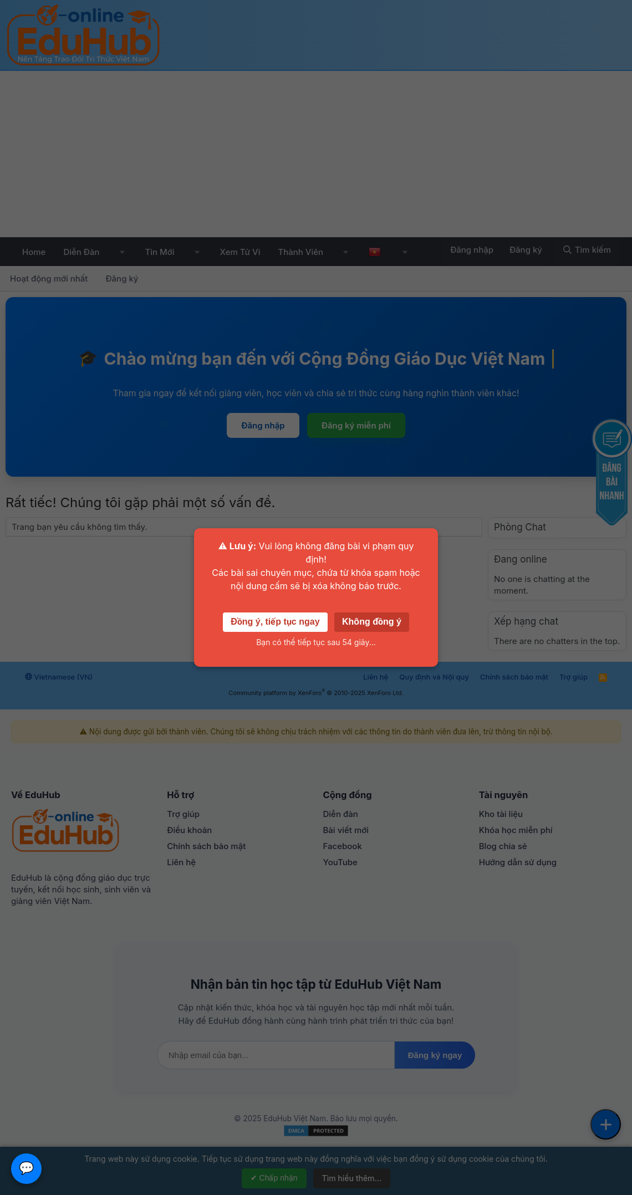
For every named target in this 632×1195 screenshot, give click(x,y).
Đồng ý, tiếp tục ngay (275, 621)
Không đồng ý (371, 621)
